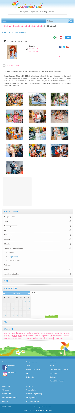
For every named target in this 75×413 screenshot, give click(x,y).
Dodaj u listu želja (11, 65)
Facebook (11, 366)
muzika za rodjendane (22, 333)
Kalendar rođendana (9, 398)
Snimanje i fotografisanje (22, 26)
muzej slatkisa (55, 338)
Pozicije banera (31, 398)
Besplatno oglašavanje (34, 394)
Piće (5, 230)
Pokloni (7, 269)
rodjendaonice (40, 338)
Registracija (34, 12)
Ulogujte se (24, 12)
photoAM (54, 335)
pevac (51, 333)
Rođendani (6, 386)
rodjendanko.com (44, 407)
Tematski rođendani (11, 274)
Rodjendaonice (9, 217)
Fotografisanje (37, 26)
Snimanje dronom (14, 261)
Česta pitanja (31, 390)
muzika (7, 333)
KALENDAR (10, 288)
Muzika (7, 244)
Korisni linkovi (7, 394)
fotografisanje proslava (22, 338)
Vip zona (5, 390)
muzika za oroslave (41, 333)
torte (25, 335)
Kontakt (51, 12)
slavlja (30, 336)
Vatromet (7, 265)
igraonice (58, 333)
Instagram (12, 372)
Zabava (7, 239)
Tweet (61, 56)
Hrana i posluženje (11, 226)
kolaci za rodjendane (42, 336)
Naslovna (7, 26)
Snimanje (11, 253)
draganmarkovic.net (44, 410)
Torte (6, 221)
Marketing (43, 12)
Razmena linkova (32, 401)
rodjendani (16, 335)
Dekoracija (8, 235)
